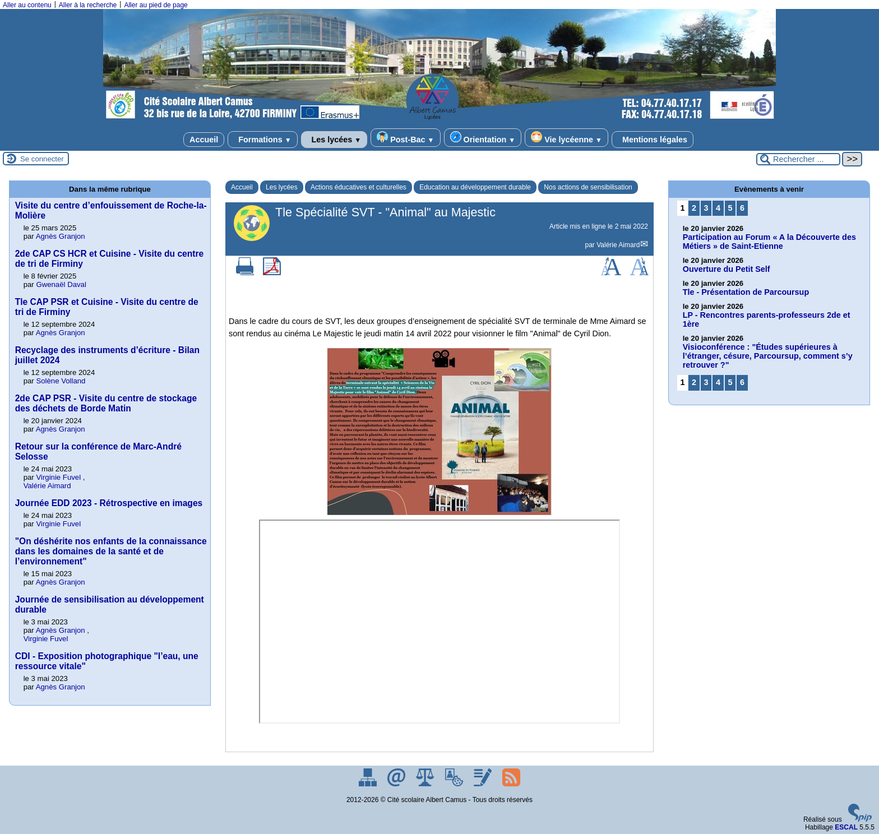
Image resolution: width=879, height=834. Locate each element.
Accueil (203, 139)
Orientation (483, 137)
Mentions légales (652, 139)
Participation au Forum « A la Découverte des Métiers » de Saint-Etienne (769, 242)
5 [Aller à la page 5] (730, 207)
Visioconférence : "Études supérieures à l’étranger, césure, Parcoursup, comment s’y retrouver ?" (768, 355)
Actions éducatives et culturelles (358, 187)
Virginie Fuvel (58, 477)
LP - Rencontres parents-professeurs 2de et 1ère (766, 319)
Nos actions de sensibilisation (588, 187)
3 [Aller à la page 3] (706, 207)
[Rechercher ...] (798, 159)
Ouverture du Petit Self (726, 269)
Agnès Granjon (60, 236)
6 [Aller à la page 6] (742, 207)
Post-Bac (405, 137)
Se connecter (42, 159)
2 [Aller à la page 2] (694, 207)
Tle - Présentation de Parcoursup (746, 292)
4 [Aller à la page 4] (718, 207)
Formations (262, 139)
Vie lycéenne (566, 137)
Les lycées (334, 139)
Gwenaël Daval (61, 284)
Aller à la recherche (88, 5)
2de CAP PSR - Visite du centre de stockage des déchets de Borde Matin (106, 403)
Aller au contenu (27, 5)
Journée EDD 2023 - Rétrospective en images (109, 503)
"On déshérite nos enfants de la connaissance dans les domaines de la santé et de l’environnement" (111, 551)
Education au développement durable (475, 187)
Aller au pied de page (155, 5)
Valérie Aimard (618, 245)
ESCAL (846, 827)
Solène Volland (60, 381)
